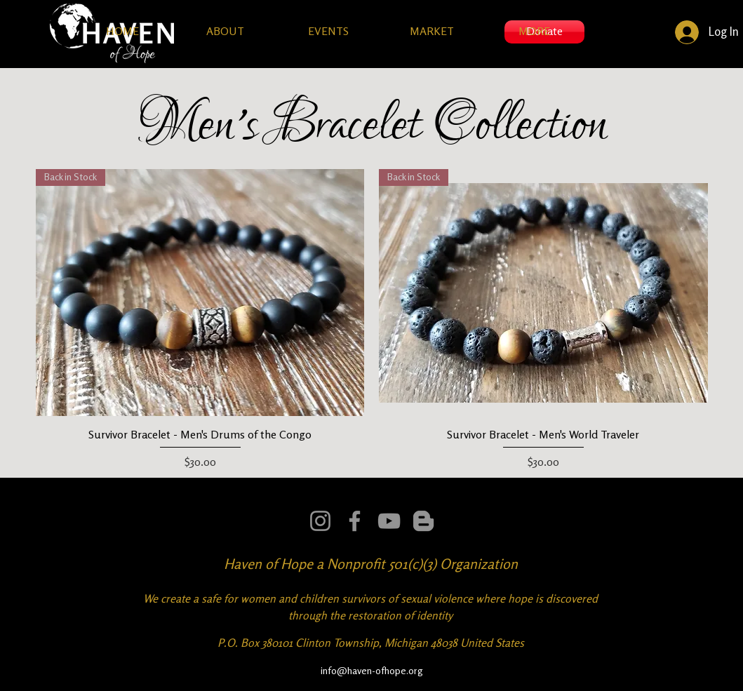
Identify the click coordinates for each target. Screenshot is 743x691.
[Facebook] (354, 521)
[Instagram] (320, 521)
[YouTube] (389, 521)
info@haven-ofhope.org (372, 670)
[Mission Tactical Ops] (423, 521)
